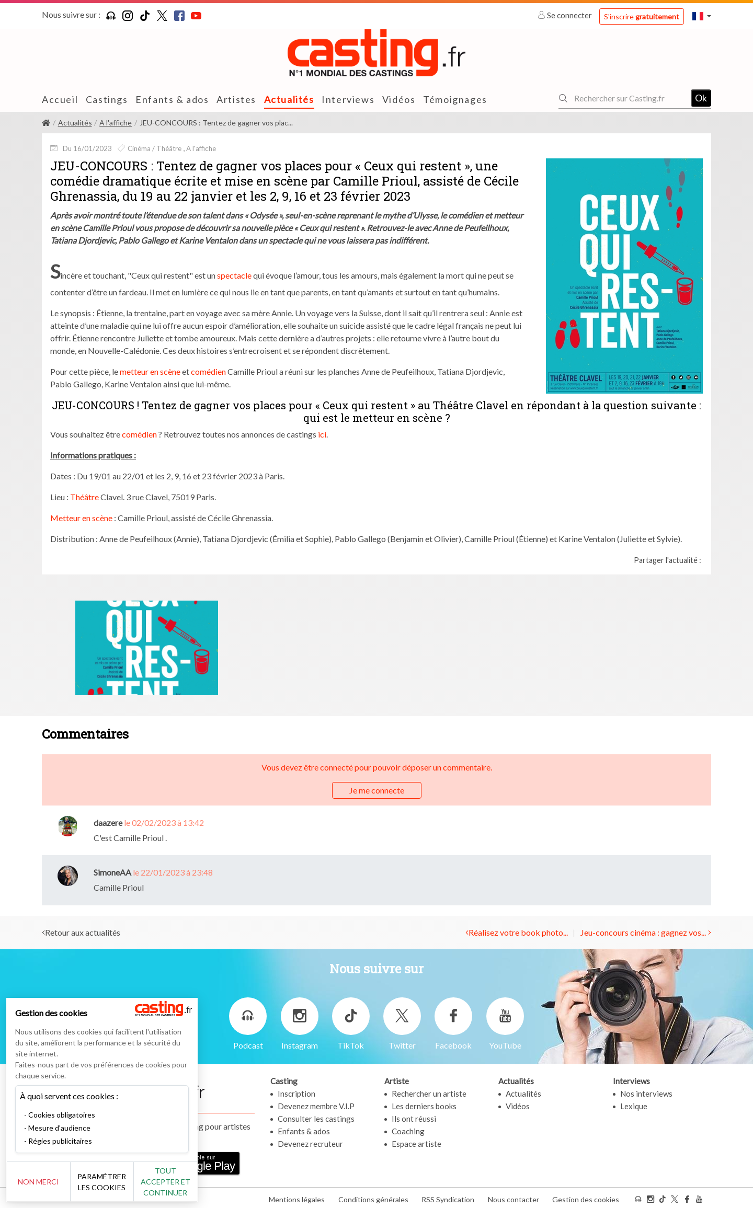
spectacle (234, 275)
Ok (701, 97)
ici (322, 434)
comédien (208, 371)
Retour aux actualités (82, 932)
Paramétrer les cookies (116, 1182)
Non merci (43, 1181)
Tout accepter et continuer (189, 1181)
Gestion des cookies (585, 1196)
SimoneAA (112, 872)
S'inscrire (641, 16)
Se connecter (566, 15)
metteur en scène (150, 371)
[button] (701, 16)
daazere (108, 822)
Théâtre (84, 497)
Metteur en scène (81, 518)
